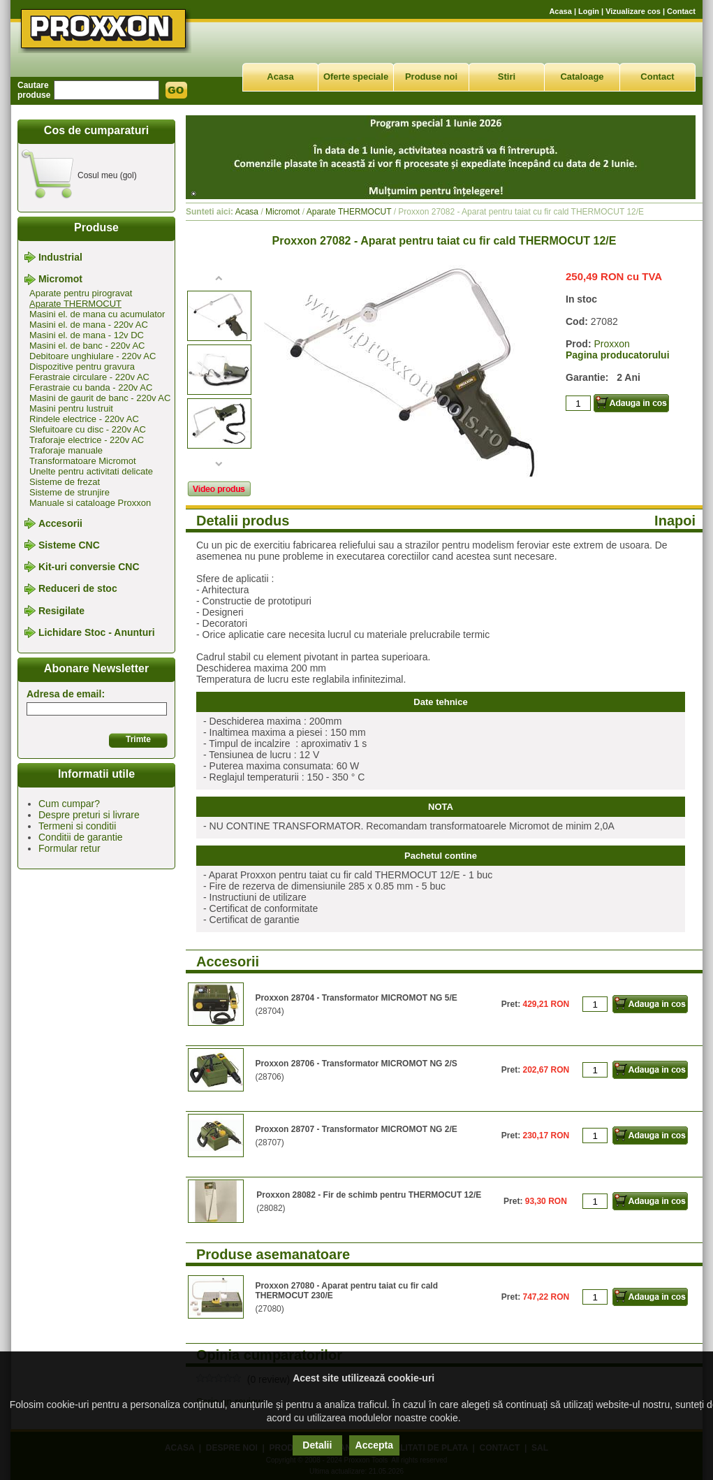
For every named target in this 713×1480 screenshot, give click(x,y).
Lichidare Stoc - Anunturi (96, 632)
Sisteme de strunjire (69, 492)
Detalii (317, 1445)
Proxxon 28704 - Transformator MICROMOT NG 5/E (356, 998)
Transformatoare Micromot (82, 461)
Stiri (506, 76)
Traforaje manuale (66, 450)
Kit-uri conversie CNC (89, 566)
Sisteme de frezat (64, 482)
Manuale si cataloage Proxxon (90, 503)
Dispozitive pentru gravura (82, 366)
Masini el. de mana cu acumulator (97, 314)
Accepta (374, 1445)
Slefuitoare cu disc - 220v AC (87, 429)
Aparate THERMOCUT (75, 303)
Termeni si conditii (77, 826)
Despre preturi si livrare (89, 814)
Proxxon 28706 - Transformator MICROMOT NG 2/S (356, 1063)
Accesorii (60, 523)
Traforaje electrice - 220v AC (86, 440)
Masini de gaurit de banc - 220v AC (99, 398)
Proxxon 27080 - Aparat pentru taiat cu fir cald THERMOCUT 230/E (346, 1290)
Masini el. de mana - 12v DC (86, 335)
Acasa (560, 11)
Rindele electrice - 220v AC (84, 419)
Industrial (60, 257)
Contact (681, 11)
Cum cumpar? (69, 803)
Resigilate (61, 610)
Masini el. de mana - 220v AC (88, 324)
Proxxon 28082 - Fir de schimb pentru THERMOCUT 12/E (368, 1195)
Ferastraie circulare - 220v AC (89, 377)
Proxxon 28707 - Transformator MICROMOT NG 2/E (356, 1129)
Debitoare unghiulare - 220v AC (92, 356)
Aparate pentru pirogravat (80, 293)
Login (588, 11)
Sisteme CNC (69, 545)
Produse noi (431, 76)
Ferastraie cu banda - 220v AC (90, 387)
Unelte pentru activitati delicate (91, 471)
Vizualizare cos (633, 11)
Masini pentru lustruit (71, 408)
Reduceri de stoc (77, 589)
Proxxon (611, 343)
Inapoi (675, 520)
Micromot (60, 279)
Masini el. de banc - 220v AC (87, 345)
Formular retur (69, 848)
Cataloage (581, 76)
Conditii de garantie (80, 837)
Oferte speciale (355, 76)
